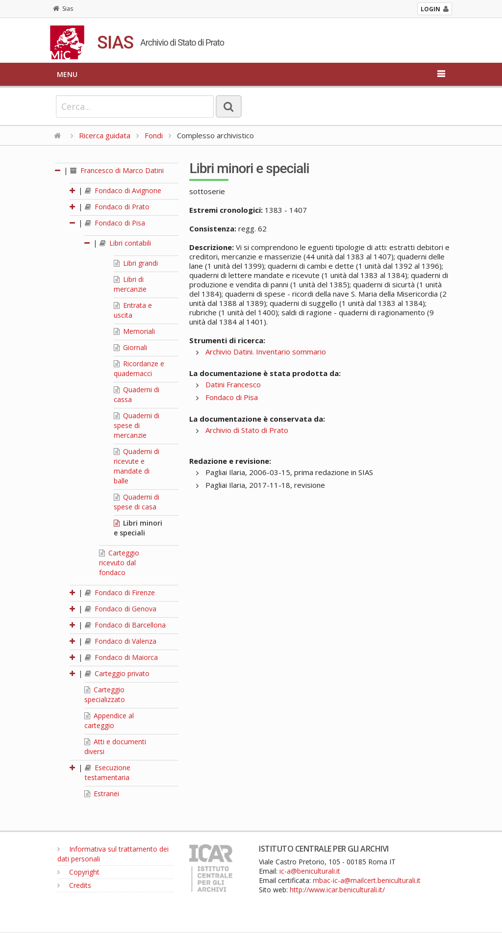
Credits (74, 885)
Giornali (130, 347)
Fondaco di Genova (120, 608)
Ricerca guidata (104, 135)
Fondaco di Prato (117, 206)
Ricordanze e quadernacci (139, 368)
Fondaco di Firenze (120, 592)
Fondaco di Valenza (120, 641)
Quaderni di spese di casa (136, 501)
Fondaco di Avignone (123, 190)
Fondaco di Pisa (115, 222)
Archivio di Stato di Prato (246, 430)
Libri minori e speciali (138, 527)
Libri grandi (136, 263)
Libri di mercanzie (130, 284)
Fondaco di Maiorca (121, 657)
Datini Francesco (233, 384)
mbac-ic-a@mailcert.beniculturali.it (367, 880)
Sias (63, 8)
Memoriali (134, 331)
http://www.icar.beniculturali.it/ (337, 889)
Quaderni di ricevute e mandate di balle (136, 466)
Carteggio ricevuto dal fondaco (119, 562)
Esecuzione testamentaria (107, 772)
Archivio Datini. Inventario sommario (265, 351)
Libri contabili (125, 243)
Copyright (78, 872)
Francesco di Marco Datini (117, 170)
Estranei (101, 793)
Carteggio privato (117, 673)
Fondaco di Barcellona (125, 625)
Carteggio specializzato (104, 694)
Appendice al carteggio (109, 720)
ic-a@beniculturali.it (309, 871)
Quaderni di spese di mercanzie (136, 425)
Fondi (154, 135)
